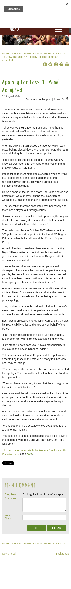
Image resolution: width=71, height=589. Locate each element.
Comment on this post (39, 99)
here (29, 453)
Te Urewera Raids (12, 56)
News (59, 53)
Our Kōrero (44, 53)
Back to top (62, 553)
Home (5, 53)
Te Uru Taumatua (24, 53)
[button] (9, 29)
